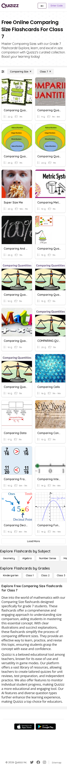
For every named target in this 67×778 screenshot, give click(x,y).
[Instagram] (44, 762)
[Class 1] (30, 575)
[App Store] (24, 727)
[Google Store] (46, 727)
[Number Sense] (47, 558)
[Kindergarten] (10, 575)
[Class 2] (45, 575)
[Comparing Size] (20, 71)
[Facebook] (38, 762)
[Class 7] (45, 71)
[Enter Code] (57, 6)
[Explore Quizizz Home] (10, 5)
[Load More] (33, 541)
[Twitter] (32, 762)
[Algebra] (27, 558)
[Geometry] (9, 558)
